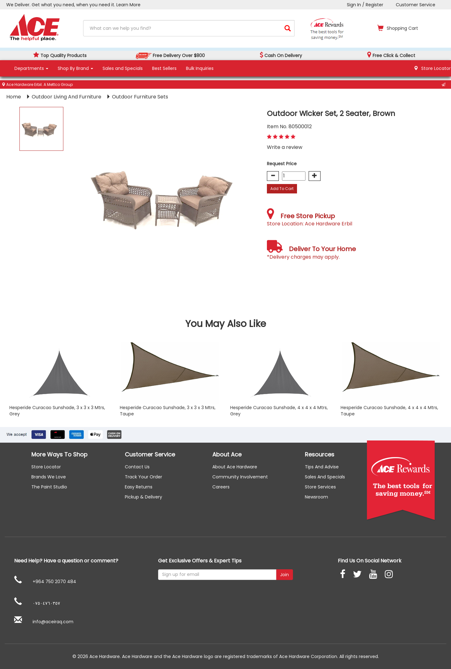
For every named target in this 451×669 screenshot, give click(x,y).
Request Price (282, 164)
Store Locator (46, 467)
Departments (31, 68)
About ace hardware (234, 467)
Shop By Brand (75, 68)
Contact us (137, 467)
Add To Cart (282, 188)
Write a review (284, 147)
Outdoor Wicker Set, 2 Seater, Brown (331, 113)
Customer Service (415, 5)
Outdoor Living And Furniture (67, 96)
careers (221, 487)
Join (284, 575)
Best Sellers (164, 68)
